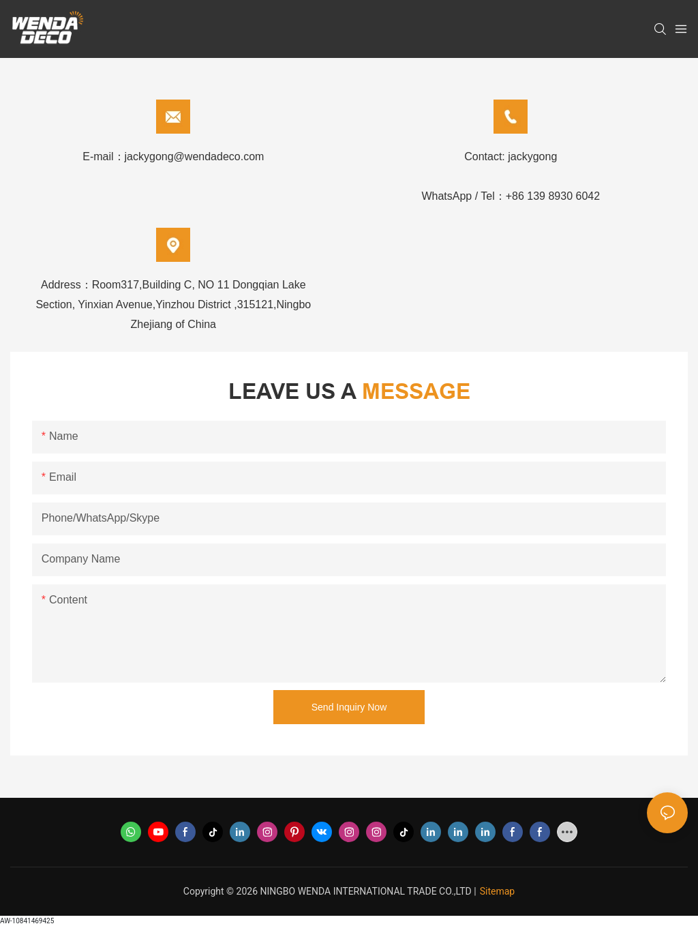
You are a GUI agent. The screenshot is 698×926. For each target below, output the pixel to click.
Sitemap (497, 891)
